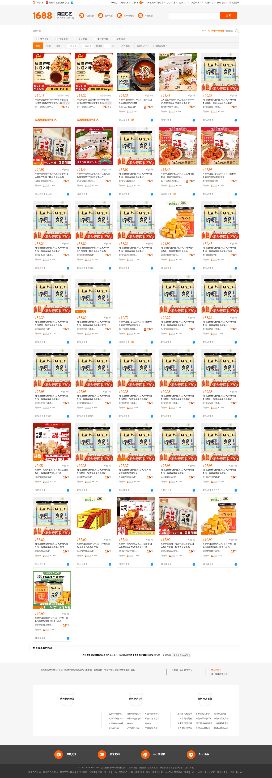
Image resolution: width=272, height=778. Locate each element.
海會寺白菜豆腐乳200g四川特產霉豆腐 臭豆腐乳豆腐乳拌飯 (93, 545)
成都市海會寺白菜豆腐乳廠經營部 (124, 718)
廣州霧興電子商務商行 (212, 107)
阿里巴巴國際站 (50, 772)
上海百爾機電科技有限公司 (226, 723)
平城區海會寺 (151, 728)
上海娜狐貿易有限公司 (187, 728)
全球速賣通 (82, 772)
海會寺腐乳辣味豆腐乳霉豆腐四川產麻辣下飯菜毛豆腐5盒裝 (177, 175)
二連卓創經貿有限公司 (187, 718)
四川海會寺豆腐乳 (188, 670)
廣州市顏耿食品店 (85, 403)
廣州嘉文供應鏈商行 (212, 477)
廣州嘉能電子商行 (43, 329)
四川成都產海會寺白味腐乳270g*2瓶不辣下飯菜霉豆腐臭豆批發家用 (51, 545)
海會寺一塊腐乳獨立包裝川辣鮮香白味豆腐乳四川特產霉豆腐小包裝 (135, 545)
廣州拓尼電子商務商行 (44, 403)
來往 (207, 772)
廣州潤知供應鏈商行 (86, 255)
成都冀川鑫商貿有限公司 (212, 551)
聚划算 (107, 772)
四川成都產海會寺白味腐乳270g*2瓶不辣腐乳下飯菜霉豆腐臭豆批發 (219, 101)
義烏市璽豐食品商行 (86, 551)
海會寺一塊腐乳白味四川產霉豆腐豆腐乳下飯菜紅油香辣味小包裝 (51, 471)
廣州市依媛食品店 (127, 181)
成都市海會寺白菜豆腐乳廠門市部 (160, 713)
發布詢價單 (216, 670)
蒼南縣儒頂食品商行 (128, 477)
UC (192, 772)
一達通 (231, 772)
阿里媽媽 (139, 772)
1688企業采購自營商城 (44, 181)
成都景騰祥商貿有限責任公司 (170, 255)
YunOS (168, 772)
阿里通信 (178, 772)
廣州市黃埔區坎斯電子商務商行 (128, 255)
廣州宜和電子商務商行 (44, 255)
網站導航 (189, 767)
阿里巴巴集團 (34, 772)
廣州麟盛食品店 (210, 255)
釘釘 (213, 772)
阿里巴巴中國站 (67, 772)
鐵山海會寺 (114, 728)
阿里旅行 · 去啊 (126, 772)
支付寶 (199, 772)
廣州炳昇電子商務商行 (212, 329)
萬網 (186, 772)
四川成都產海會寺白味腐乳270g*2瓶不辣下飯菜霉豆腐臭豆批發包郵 (219, 249)
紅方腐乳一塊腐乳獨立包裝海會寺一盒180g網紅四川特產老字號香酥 (177, 101)
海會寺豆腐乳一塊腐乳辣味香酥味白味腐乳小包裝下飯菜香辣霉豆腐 (51, 175)
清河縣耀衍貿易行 (169, 477)
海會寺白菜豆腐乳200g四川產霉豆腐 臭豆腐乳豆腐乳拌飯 (135, 101)
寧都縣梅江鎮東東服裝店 (207, 713)
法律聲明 (133, 767)
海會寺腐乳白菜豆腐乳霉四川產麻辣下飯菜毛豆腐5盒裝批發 (219, 175)
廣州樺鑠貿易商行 (211, 181)
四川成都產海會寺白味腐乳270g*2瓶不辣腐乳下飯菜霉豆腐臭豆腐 (51, 323)
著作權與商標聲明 (118, 767)
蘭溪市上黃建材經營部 (224, 713)
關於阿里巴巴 (166, 767)
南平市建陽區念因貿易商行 (170, 181)
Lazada (239, 772)
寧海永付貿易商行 (43, 551)
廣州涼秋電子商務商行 (212, 403)
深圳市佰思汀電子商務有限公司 (192, 723)
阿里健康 (221, 772)
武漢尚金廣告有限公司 (206, 728)
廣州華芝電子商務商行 (128, 403)
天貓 (100, 772)
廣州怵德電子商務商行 (86, 329)
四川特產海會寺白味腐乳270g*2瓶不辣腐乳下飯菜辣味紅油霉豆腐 (177, 249)
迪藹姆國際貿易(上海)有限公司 (210, 718)
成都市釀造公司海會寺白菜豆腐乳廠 (143, 713)
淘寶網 (92, 772)
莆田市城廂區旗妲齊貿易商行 (86, 181)
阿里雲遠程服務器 (204, 723)
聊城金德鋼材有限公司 (224, 728)
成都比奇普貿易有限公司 (170, 551)
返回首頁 (167, 655)
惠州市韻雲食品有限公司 (170, 329)
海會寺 (130, 723)
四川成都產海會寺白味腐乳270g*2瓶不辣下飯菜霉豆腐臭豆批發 (135, 175)
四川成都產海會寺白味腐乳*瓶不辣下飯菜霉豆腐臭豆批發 (136, 471)
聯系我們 (179, 767)
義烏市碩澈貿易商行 (128, 107)
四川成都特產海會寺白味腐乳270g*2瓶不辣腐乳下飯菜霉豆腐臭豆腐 (93, 249)
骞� (66, 107)
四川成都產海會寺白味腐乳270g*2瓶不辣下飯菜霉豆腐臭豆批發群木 (93, 323)
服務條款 (143, 767)
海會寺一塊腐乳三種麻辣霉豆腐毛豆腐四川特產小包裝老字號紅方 (93, 175)
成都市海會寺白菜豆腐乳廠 (121, 713)
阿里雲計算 (157, 772)
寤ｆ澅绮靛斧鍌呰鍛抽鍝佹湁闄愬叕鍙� (44, 107)
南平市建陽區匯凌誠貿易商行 (128, 329)
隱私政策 (154, 767)
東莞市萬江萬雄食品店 (224, 718)
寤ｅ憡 (66, 103)
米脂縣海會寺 (133, 728)
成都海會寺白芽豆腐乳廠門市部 (123, 723)
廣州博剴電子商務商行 (170, 403)
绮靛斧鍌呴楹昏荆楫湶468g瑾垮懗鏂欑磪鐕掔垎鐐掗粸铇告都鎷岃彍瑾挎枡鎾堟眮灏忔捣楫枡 (93, 101)
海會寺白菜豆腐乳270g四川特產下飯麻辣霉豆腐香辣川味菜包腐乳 (219, 545)
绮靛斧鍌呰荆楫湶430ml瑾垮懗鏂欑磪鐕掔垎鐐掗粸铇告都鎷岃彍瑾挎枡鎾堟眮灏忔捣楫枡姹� (51, 101)
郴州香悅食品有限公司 (170, 107)
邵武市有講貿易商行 (44, 477)
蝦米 (148, 772)
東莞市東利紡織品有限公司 (189, 713)
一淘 (115, 772)
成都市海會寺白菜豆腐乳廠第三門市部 (144, 718)
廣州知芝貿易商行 (85, 477)
